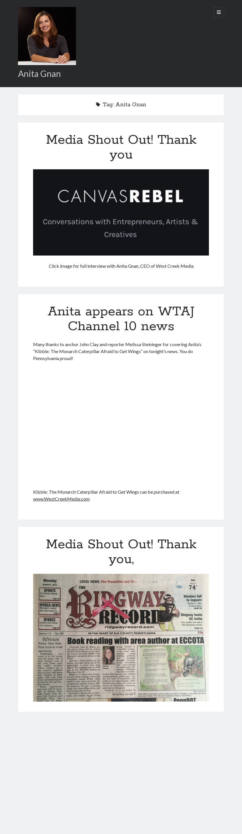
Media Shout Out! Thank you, (121, 552)
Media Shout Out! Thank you (121, 147)
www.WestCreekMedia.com (61, 499)
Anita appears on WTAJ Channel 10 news (121, 319)
